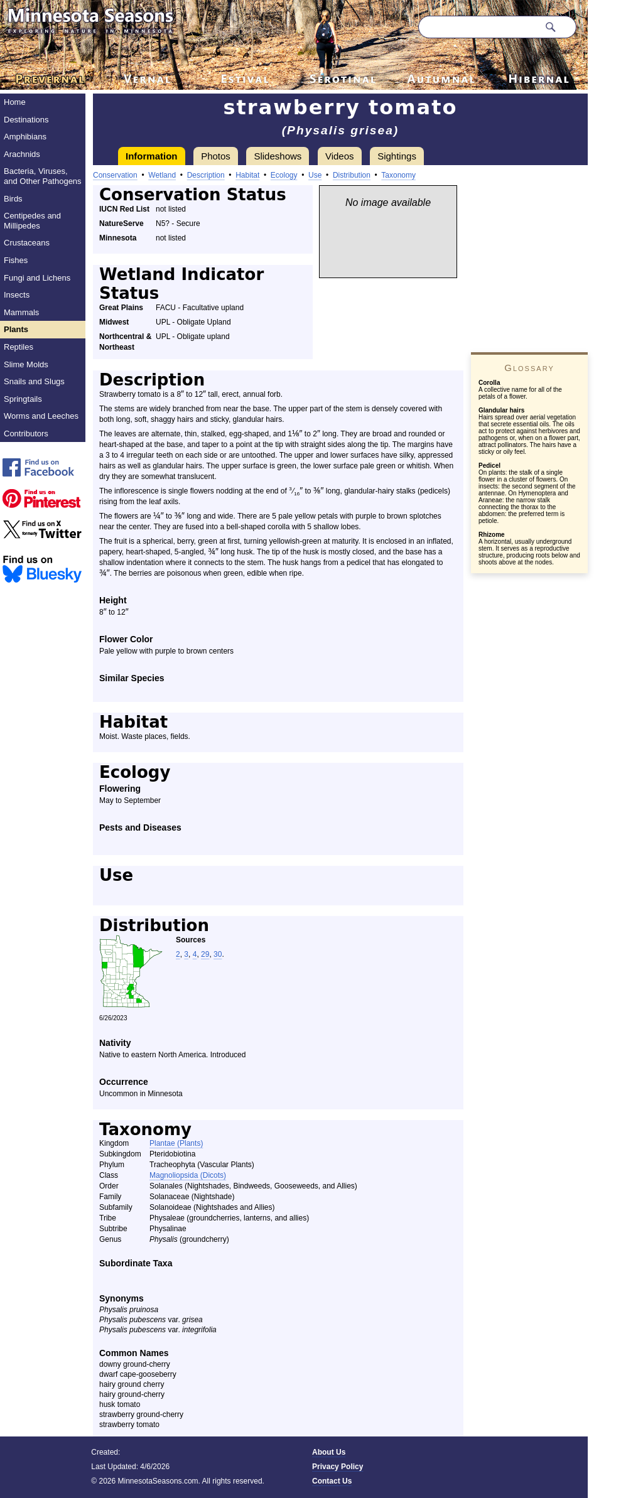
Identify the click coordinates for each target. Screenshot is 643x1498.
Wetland (162, 175)
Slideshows (277, 156)
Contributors (26, 433)
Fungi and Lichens (37, 278)
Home (15, 102)
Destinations (26, 119)
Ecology (284, 175)
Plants (16, 329)
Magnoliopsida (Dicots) (187, 1175)
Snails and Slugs (34, 381)
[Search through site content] (478, 27)
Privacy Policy (337, 1466)
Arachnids (22, 154)
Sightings (396, 156)
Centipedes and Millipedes (32, 220)
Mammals (21, 312)
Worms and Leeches (41, 416)
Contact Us (332, 1481)
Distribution (351, 175)
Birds (13, 198)
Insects (17, 294)
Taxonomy (398, 175)
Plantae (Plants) (176, 1143)
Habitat (247, 175)
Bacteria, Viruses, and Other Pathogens (43, 176)
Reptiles (18, 347)
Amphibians (25, 136)
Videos (339, 156)
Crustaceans (27, 242)
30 (217, 954)
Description (206, 175)
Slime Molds (26, 364)
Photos (215, 156)
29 (205, 954)
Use (315, 175)
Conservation (115, 175)
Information (152, 156)
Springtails (23, 399)
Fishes (16, 260)
